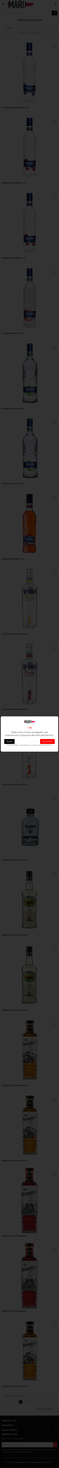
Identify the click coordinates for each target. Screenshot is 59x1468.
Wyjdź (9, 741)
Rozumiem (47, 741)
